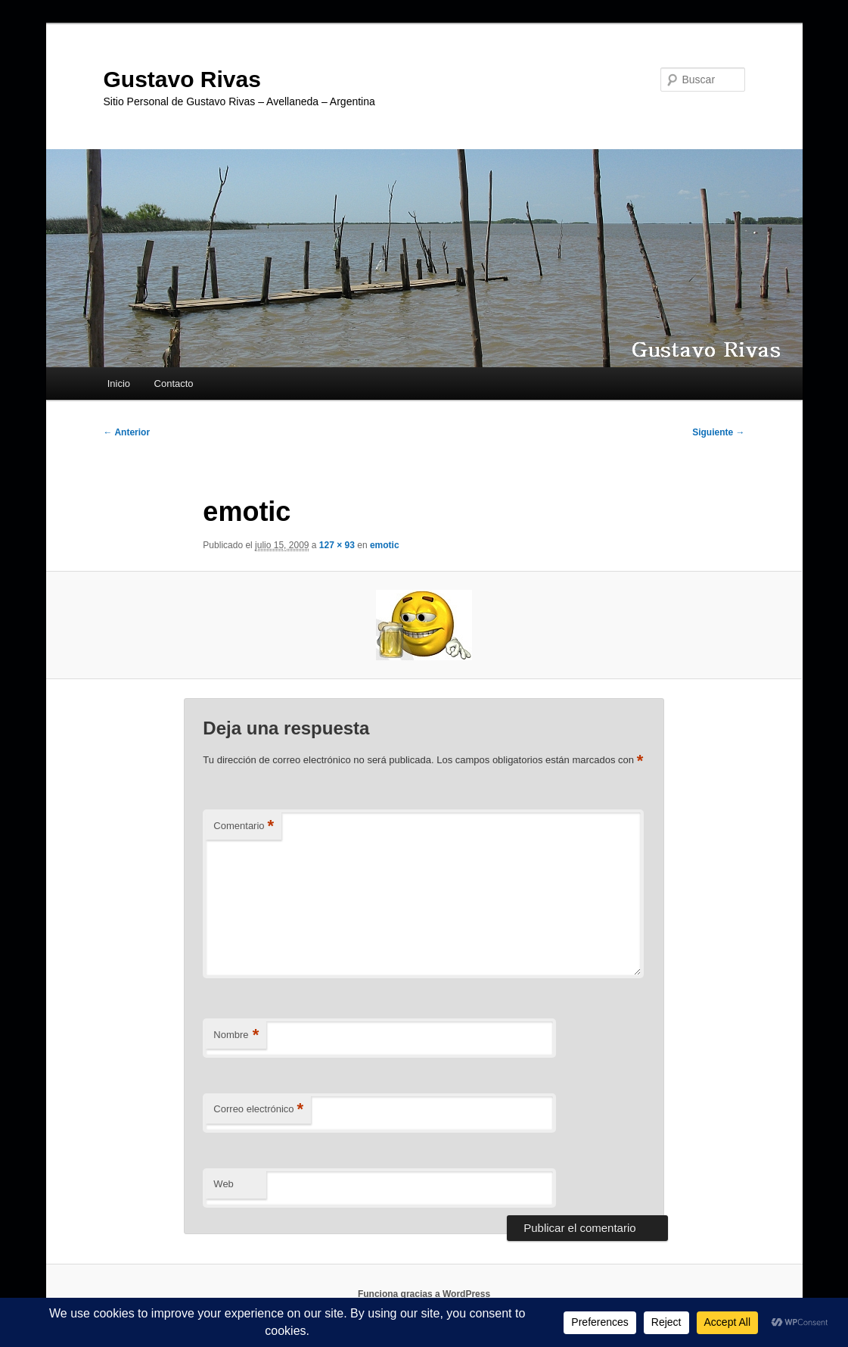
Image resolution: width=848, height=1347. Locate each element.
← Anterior (127, 432)
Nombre (236, 1035)
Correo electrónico (258, 1110)
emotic (384, 545)
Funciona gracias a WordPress (424, 1294)
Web (223, 1184)
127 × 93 (337, 545)
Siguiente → (718, 432)
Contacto (174, 383)
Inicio (118, 383)
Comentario (243, 826)
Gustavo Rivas (182, 79)
